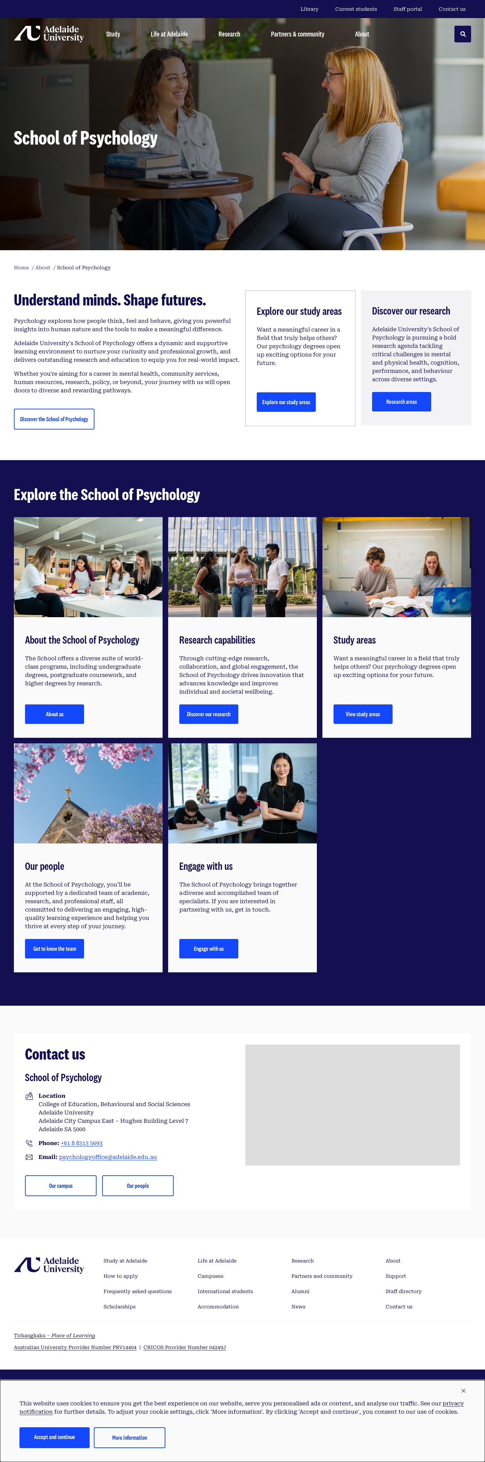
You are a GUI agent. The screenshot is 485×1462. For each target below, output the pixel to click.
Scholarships (119, 1306)
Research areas (401, 402)
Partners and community (322, 1276)
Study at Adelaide (125, 1261)
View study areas (363, 714)
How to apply (121, 1276)
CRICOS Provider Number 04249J (184, 1347)
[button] (463, 1391)
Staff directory (404, 1291)
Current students (356, 9)
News (298, 1306)
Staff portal (408, 9)
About (393, 1261)
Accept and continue (54, 1437)
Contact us (452, 9)
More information (129, 1437)
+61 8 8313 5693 (81, 1143)
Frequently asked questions (138, 1291)
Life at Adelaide (217, 1261)
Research (302, 1261)
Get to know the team (54, 949)
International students (225, 1291)
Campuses (210, 1276)
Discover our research (208, 714)
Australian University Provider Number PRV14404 (75, 1347)
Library (310, 9)
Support (396, 1276)
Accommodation (218, 1306)
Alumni (300, 1291)
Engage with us (209, 949)
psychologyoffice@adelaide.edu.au (108, 1157)
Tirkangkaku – (54, 1335)
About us (55, 714)
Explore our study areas (286, 402)
